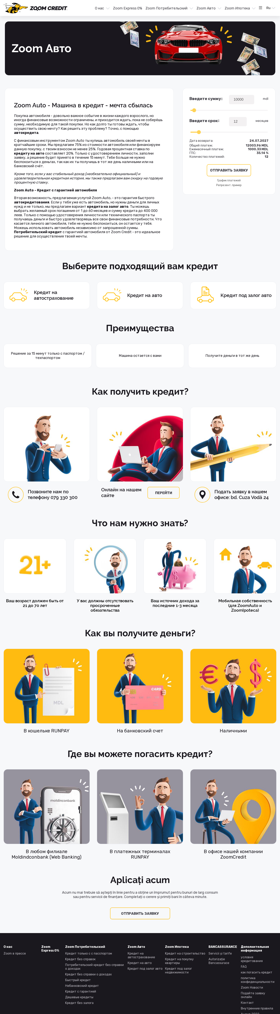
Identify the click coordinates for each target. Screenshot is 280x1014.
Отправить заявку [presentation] (140, 913)
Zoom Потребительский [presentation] (166, 8)
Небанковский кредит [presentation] (82, 986)
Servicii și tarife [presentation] (220, 953)
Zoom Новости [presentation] (252, 987)
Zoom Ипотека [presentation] (237, 8)
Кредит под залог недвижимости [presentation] (178, 970)
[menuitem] (102, 8)
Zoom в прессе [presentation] (15, 953)
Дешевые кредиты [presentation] (79, 997)
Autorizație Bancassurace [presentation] (219, 961)
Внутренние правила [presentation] (257, 1008)
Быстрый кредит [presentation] (78, 980)
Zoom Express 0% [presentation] (127, 8)
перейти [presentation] (163, 493)
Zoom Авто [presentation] (206, 8)
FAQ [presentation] (244, 967)
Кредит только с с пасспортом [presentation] (88, 953)
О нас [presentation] (99, 8)
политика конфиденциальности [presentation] (257, 980)
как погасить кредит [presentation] (256, 972)
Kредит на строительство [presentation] (185, 953)
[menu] (165, 8)
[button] (102, 8)
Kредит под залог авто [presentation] (231, 295)
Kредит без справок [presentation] (80, 959)
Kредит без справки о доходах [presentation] (88, 974)
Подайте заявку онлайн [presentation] (253, 995)
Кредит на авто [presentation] (129, 295)
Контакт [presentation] (247, 1003)
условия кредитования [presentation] (252, 959)
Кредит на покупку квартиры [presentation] (179, 961)
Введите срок (203, 120)
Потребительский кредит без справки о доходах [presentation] (94, 966)
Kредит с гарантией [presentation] (80, 991)
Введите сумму (205, 98)
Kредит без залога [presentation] (79, 1003)
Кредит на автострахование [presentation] (38, 295)
